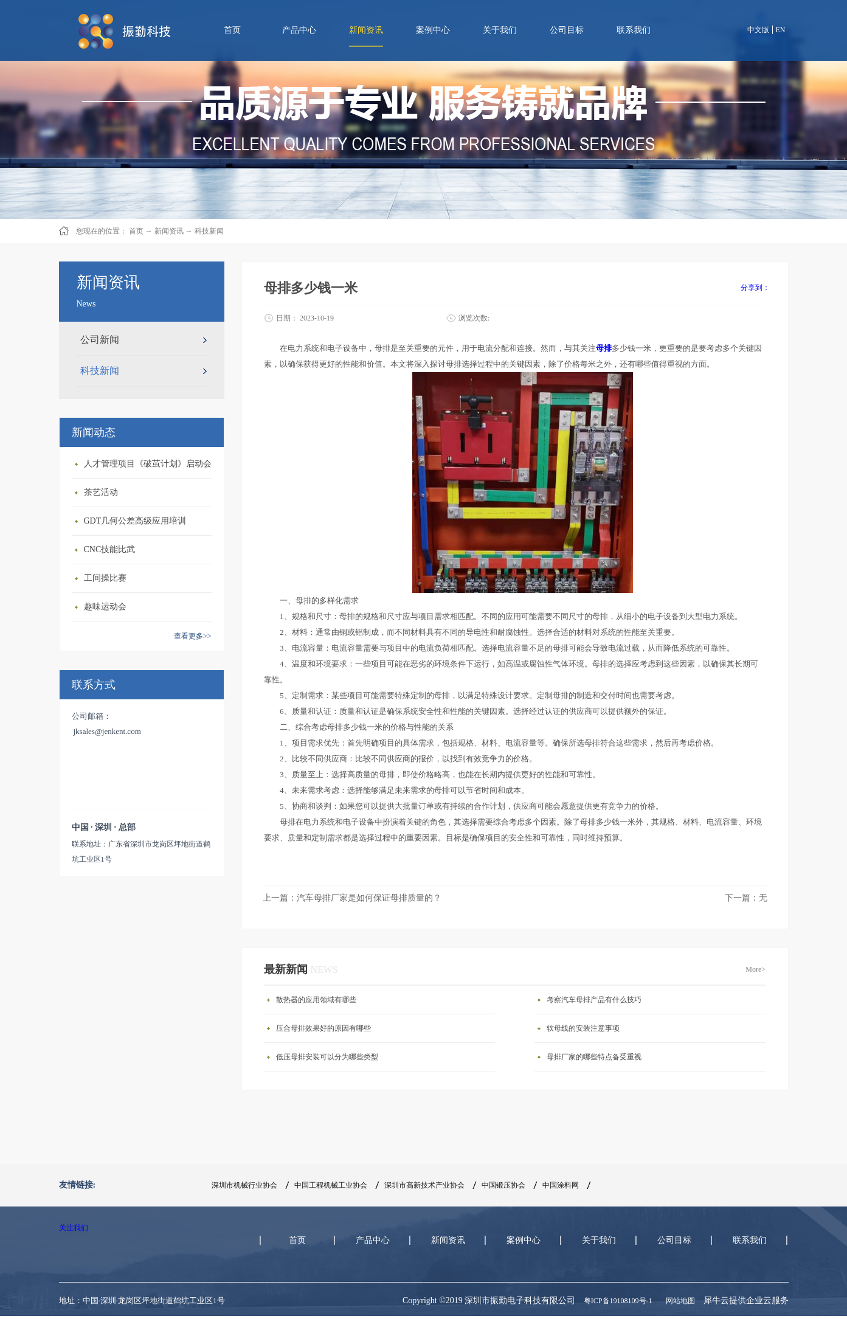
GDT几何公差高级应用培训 (135, 520)
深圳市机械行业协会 (244, 1185)
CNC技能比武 (110, 549)
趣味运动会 (105, 606)
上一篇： (352, 897)
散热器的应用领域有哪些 (316, 999)
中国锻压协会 (503, 1185)
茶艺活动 (101, 492)
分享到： (755, 287)
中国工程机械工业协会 (330, 1185)
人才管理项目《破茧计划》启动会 (148, 463)
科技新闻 (209, 231)
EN (781, 30)
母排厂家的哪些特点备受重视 (594, 1057)
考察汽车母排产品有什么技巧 (594, 999)
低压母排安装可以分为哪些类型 (327, 1057)
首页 (232, 30)
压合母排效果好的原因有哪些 (323, 1028)
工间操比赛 (105, 578)
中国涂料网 (560, 1185)
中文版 (758, 30)
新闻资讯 (169, 231)
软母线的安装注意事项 (583, 1028)
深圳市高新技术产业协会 (424, 1185)
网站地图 (678, 1300)
